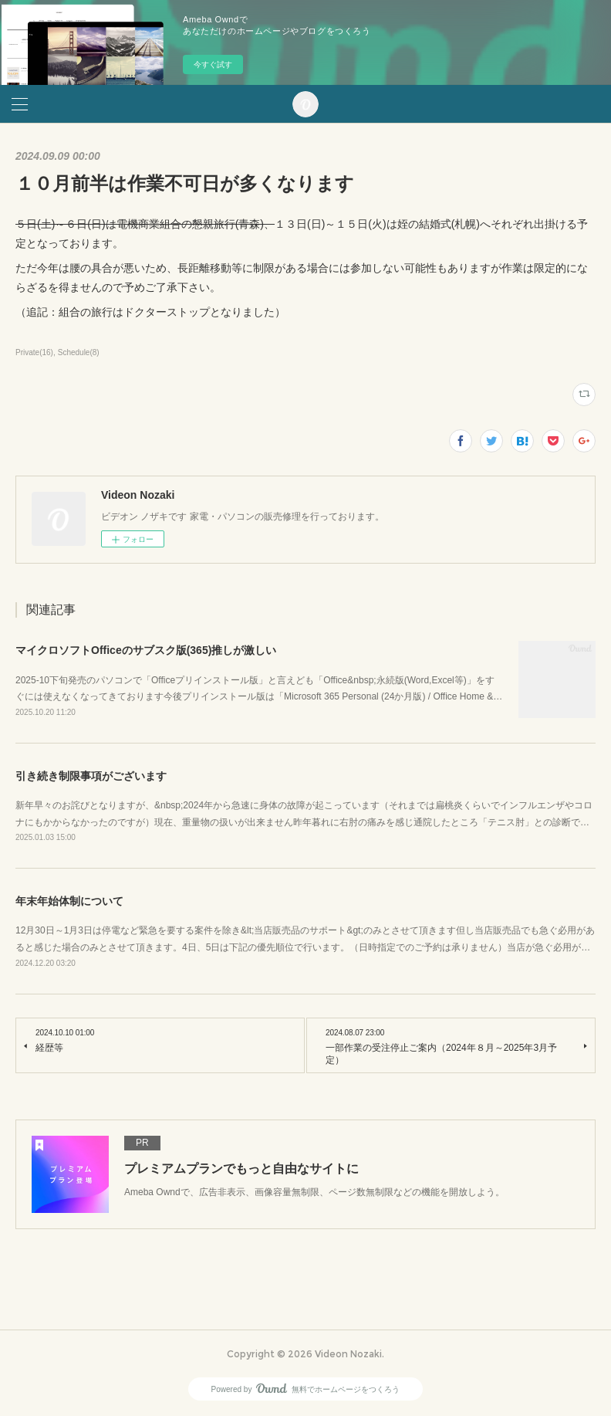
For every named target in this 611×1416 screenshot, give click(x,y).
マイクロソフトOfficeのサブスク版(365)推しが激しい (145, 650)
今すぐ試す (213, 64)
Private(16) (34, 352)
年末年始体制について (69, 901)
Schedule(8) (79, 352)
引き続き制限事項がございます (91, 776)
